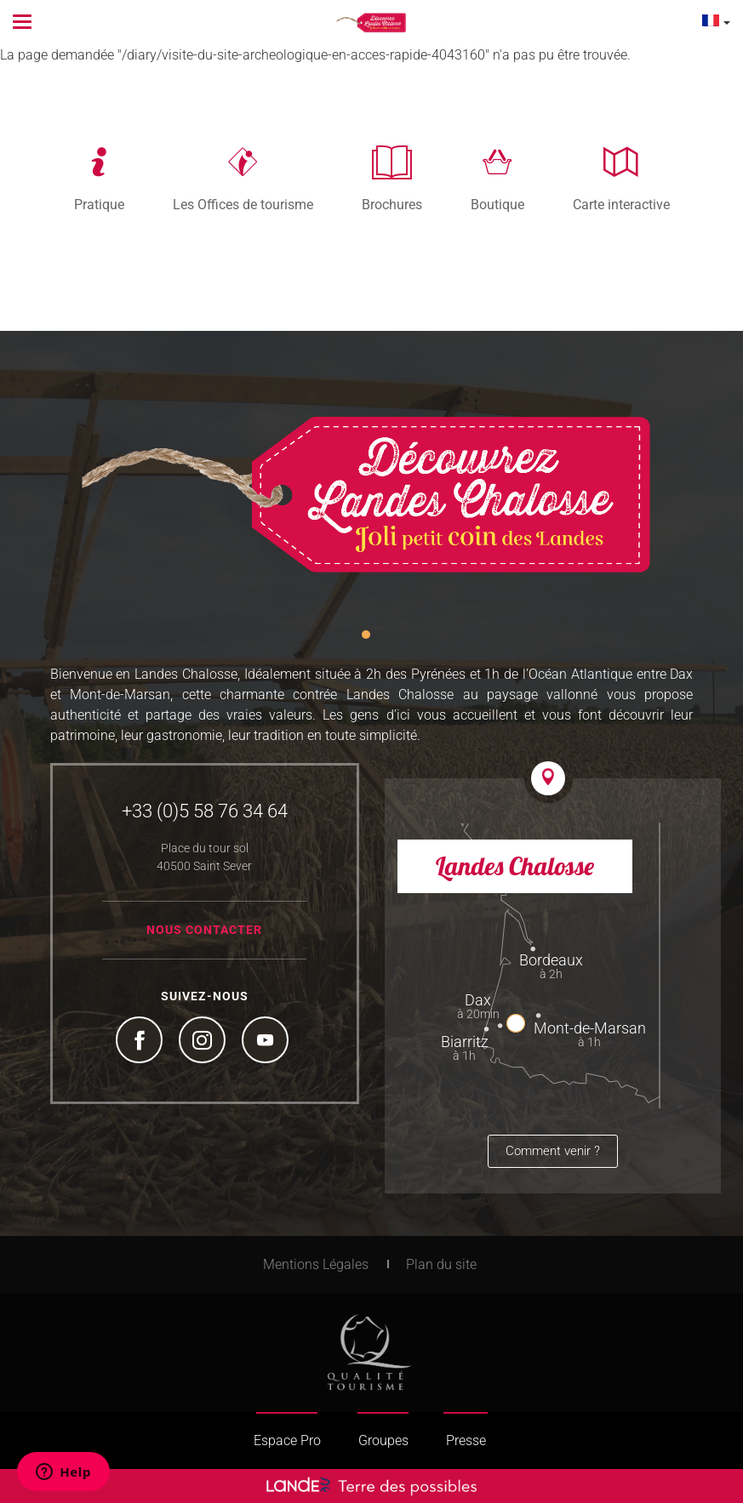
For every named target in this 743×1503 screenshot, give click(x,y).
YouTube (267, 1041)
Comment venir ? (553, 1151)
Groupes (383, 1440)
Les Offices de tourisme (243, 204)
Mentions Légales (316, 1264)
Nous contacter (204, 930)
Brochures (392, 204)
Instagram (204, 1041)
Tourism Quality (369, 1352)
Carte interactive (621, 204)
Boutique (497, 204)
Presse (466, 1440)
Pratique (99, 204)
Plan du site (441, 1264)
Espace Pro (287, 1440)
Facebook (141, 1041)
